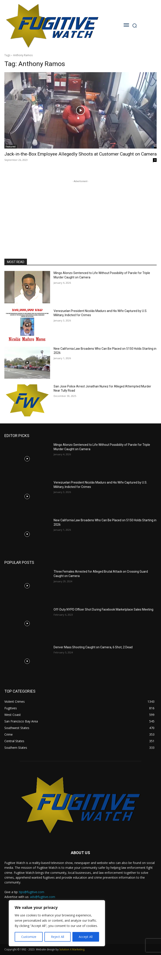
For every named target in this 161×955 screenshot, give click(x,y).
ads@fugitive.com (42, 897)
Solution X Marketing (71, 949)
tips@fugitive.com (31, 892)
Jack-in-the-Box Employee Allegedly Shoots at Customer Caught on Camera (80, 154)
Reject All (57, 937)
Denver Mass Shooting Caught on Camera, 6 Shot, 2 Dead (93, 647)
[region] (57, 923)
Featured (11, 146)
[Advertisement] (80, 211)
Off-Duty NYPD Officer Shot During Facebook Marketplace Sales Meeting (103, 609)
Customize (28, 937)
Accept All (86, 937)
